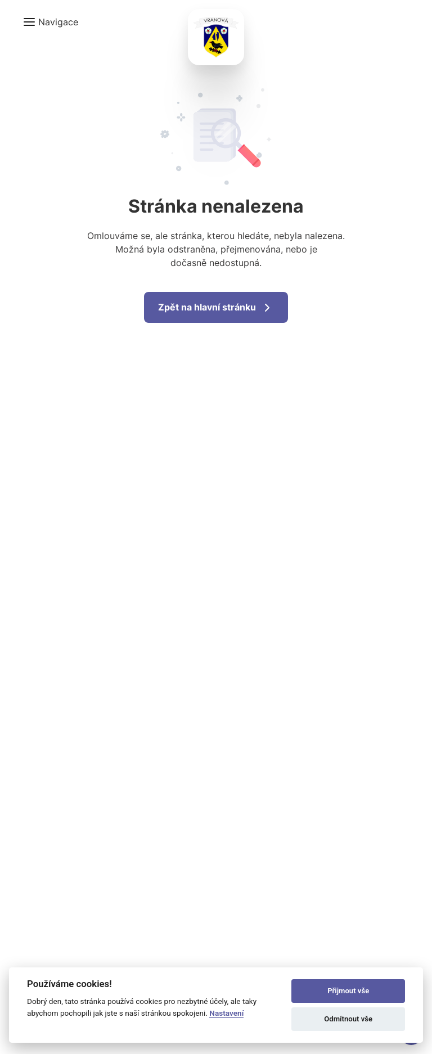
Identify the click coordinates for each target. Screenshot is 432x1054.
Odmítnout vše (348, 1019)
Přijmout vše (348, 991)
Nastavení (226, 1012)
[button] (50, 22)
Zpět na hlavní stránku (216, 307)
